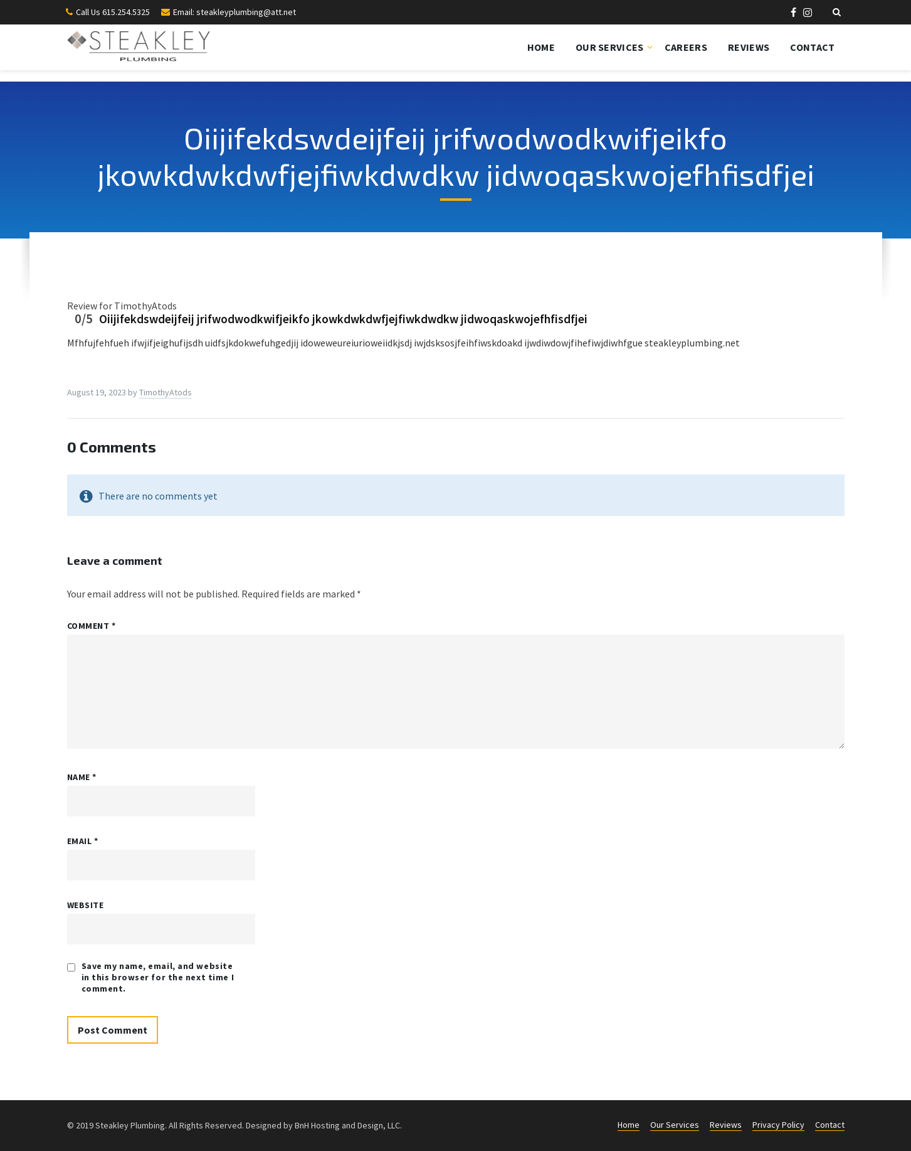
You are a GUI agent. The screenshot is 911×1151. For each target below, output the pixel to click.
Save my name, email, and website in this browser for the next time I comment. (158, 977)
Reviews (748, 47)
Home (541, 47)
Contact (812, 47)
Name (82, 777)
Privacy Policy (778, 1124)
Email (82, 841)
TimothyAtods (165, 392)
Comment (91, 625)
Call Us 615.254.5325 (113, 12)
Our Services (610, 47)
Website (85, 905)
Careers (686, 47)
